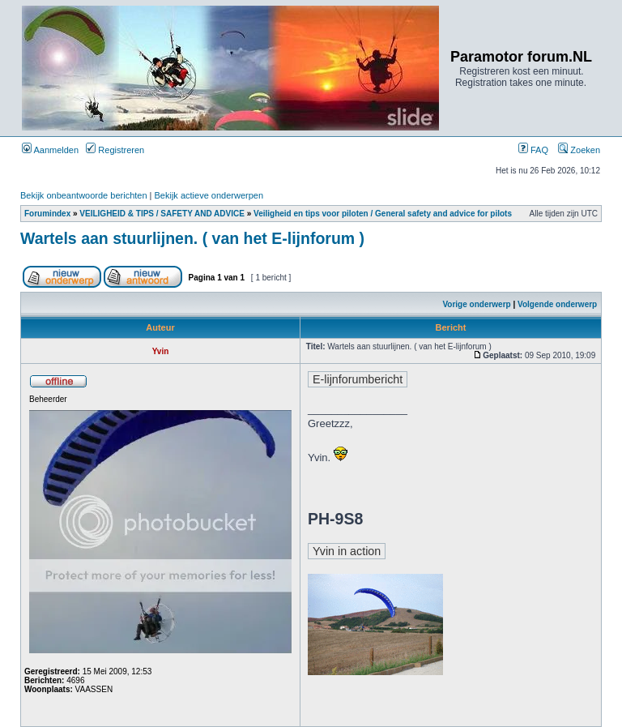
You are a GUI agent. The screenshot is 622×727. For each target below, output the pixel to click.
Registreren (115, 150)
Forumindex (47, 213)
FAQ (533, 150)
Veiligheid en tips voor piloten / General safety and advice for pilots (382, 213)
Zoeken (579, 150)
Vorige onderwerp (476, 304)
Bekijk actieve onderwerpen (209, 195)
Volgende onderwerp (557, 304)
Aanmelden (50, 150)
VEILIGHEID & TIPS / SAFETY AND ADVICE (162, 213)
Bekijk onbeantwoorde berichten (83, 195)
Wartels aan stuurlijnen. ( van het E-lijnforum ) (192, 238)
